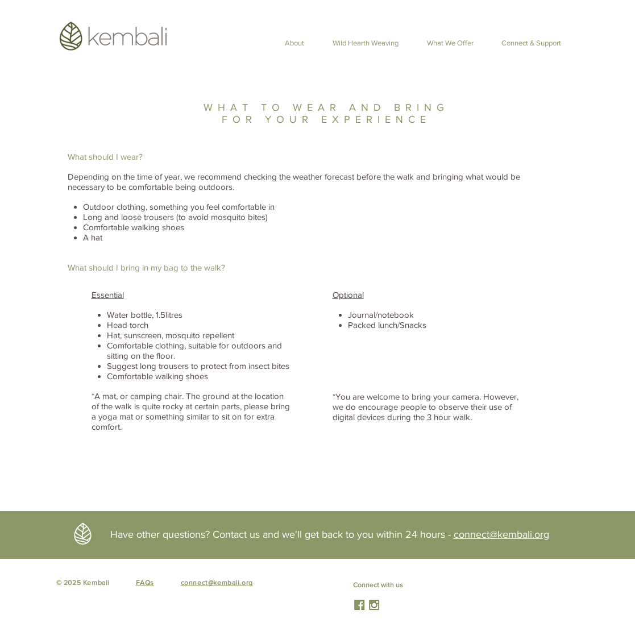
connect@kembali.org (501, 534)
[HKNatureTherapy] (359, 605)
